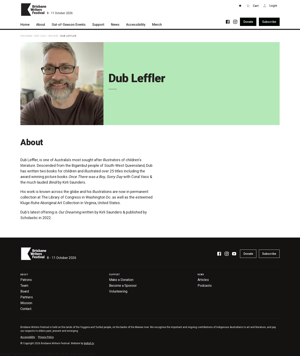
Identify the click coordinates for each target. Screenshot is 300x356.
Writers (53, 36)
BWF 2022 (40, 36)
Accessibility (27, 337)
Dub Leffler (68, 36)
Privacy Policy (46, 337)
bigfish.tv (89, 343)
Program (26, 36)
